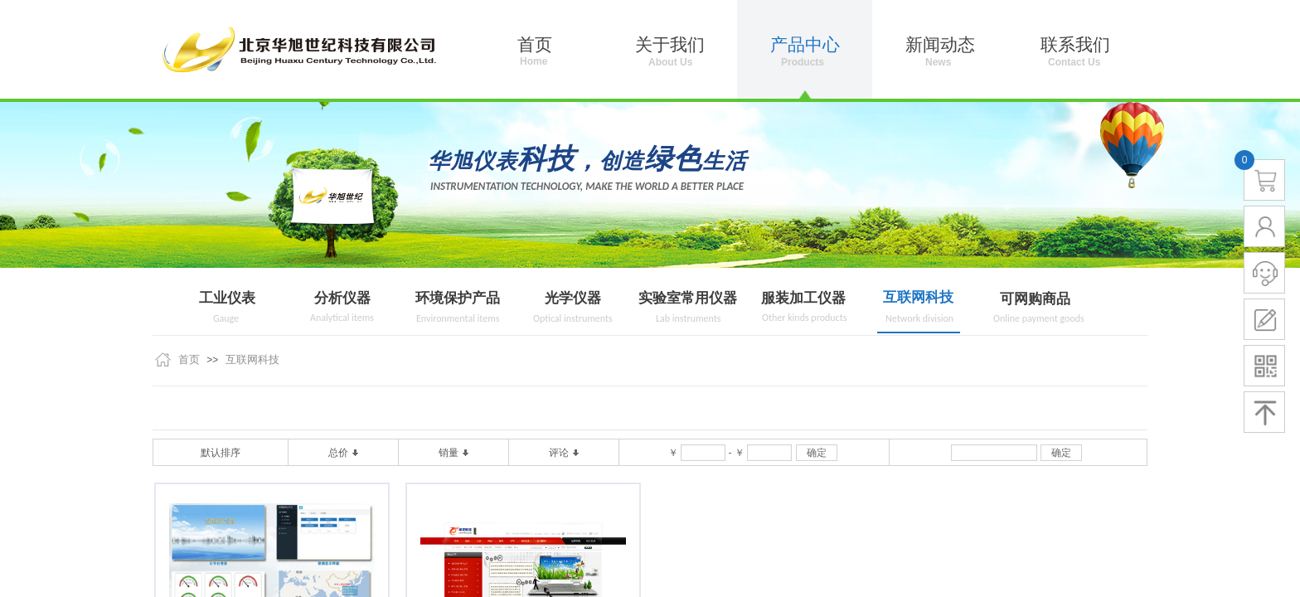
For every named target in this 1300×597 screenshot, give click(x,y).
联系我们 (1075, 45)
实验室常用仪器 (687, 298)
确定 (817, 453)
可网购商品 (1035, 299)
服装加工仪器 (803, 298)
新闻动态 (940, 45)
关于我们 (670, 45)
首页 (189, 359)
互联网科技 (918, 297)
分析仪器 (342, 298)
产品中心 (805, 45)
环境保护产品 (457, 298)
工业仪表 (227, 298)
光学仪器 (573, 298)
